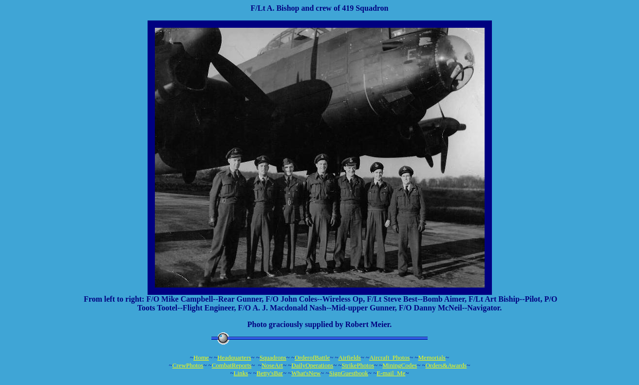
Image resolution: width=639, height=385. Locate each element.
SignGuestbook (348, 373)
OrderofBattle (312, 357)
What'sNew (305, 373)
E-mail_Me (390, 373)
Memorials (432, 357)
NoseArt (272, 365)
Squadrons (273, 357)
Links (241, 373)
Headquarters (234, 357)
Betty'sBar (270, 373)
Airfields (349, 357)
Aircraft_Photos (389, 357)
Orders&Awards (446, 365)
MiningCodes (399, 365)
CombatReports (232, 365)
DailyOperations (312, 365)
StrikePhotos (358, 365)
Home (201, 357)
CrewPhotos (188, 365)
